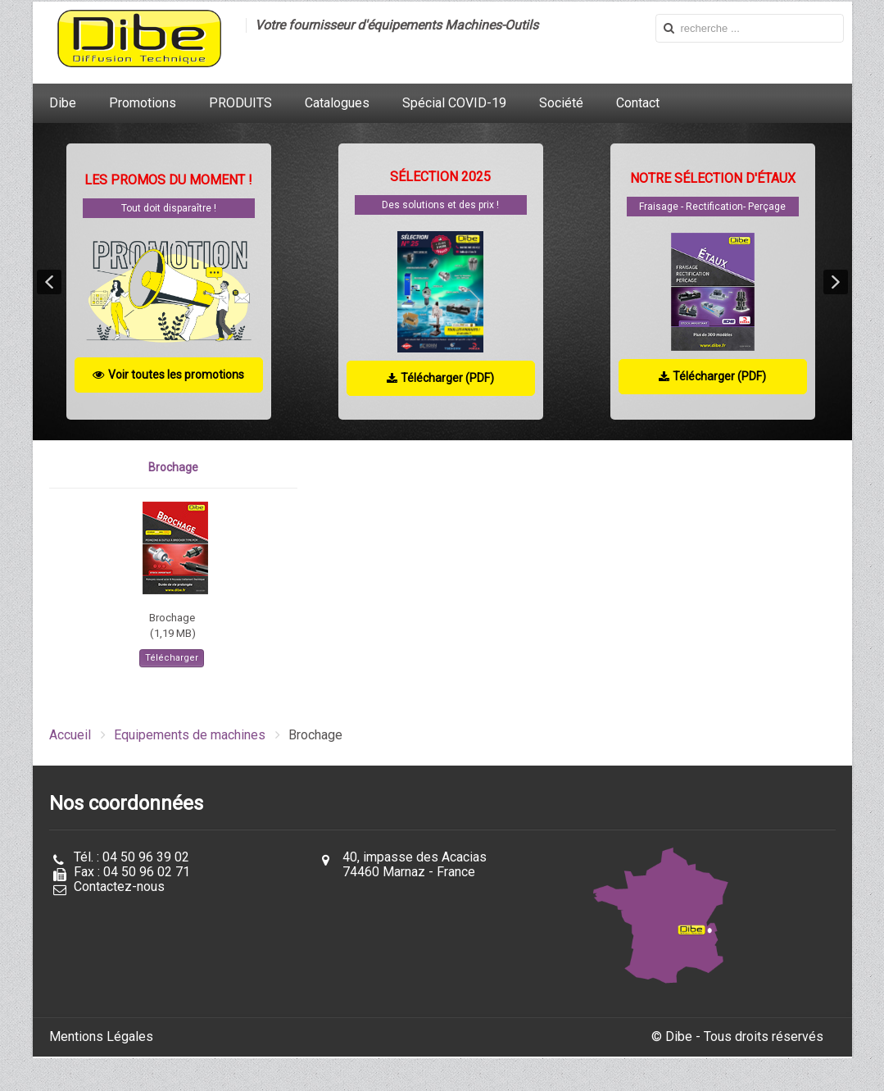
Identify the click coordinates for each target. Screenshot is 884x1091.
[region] (442, 281)
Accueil (70, 735)
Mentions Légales (101, 1036)
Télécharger (171, 657)
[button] (49, 282)
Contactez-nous (119, 886)
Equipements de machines (189, 735)
